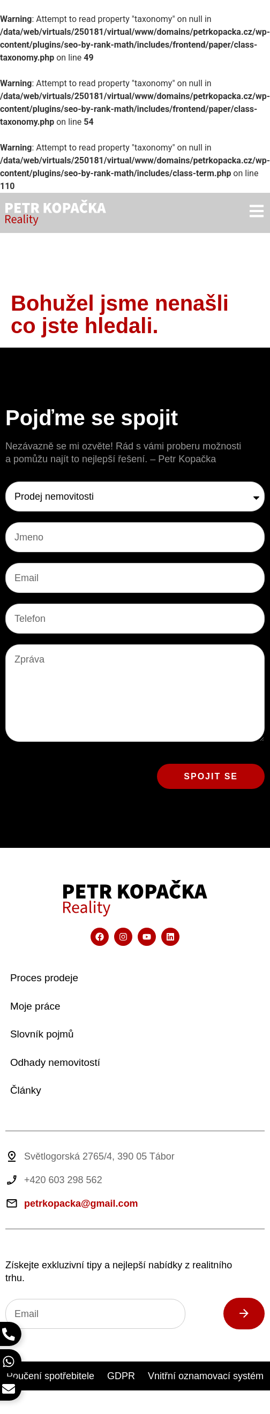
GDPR (121, 1376)
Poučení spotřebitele (50, 1376)
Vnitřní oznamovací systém (206, 1376)
